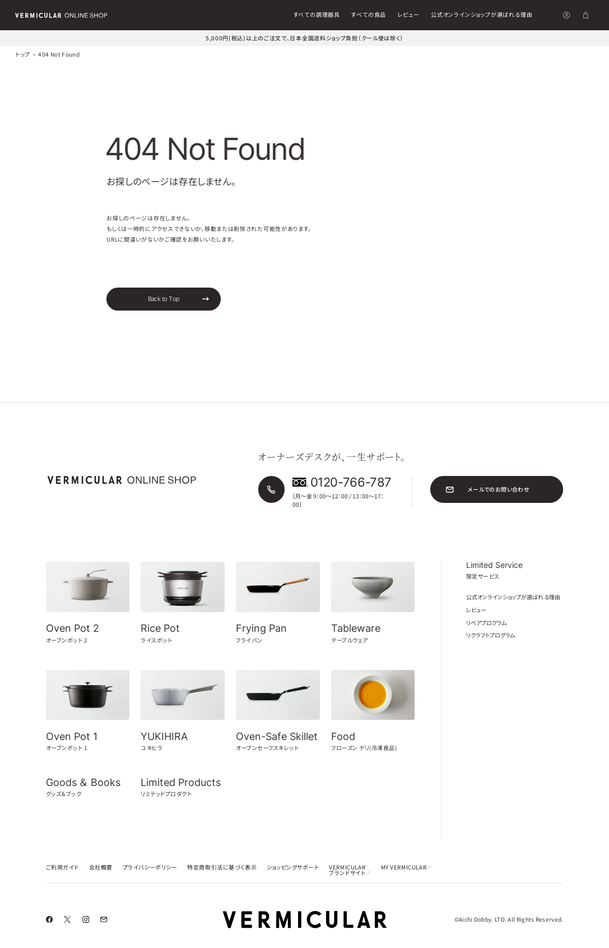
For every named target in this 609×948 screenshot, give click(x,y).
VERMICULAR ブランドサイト (350, 870)
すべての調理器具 (317, 14)
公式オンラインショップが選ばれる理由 (481, 14)
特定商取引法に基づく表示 (222, 867)
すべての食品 (368, 14)
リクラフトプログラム (490, 635)
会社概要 (101, 867)
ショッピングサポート (293, 867)
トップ (22, 54)
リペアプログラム (486, 622)
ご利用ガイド (63, 867)
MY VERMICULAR (406, 867)
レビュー (409, 14)
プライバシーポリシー (150, 867)
